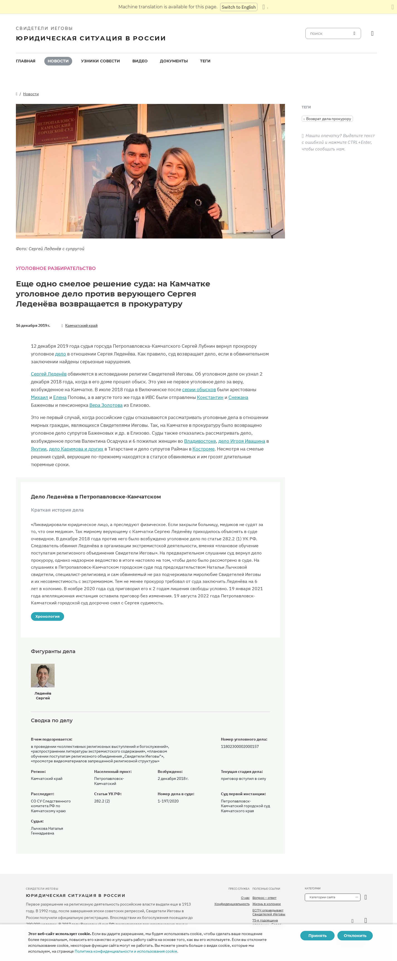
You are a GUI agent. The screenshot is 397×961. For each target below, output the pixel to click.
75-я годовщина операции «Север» (267, 922)
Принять (317, 935)
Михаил (39, 397)
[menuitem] (26, 61)
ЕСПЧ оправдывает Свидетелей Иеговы (268, 912)
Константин (210, 397)
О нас (245, 898)
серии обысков (199, 389)
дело (60, 354)
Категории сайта (322, 897)
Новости (58, 61)
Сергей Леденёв (49, 374)
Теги (205, 61)
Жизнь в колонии (266, 904)
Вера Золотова (106, 405)
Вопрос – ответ (264, 898)
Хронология (47, 616)
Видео (140, 61)
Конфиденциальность (232, 904)
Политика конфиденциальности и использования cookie (126, 951)
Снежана (238, 397)
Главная (25, 61)
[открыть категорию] (365, 897)
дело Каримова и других (76, 449)
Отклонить (355, 935)
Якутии (39, 449)
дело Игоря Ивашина (241, 441)
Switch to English (239, 7)
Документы (174, 61)
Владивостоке (200, 441)
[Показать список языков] (265, 7)
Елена (60, 397)
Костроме (204, 449)
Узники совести (100, 61)
